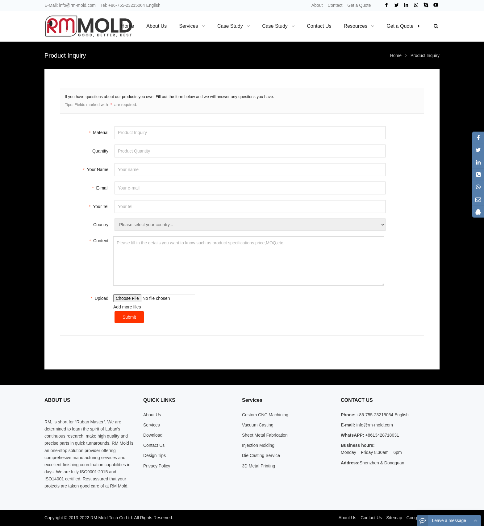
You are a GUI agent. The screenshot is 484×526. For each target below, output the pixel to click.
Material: (99, 132)
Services (151, 424)
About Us (152, 414)
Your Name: (96, 169)
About (317, 5)
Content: (99, 240)
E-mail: (101, 187)
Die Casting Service (261, 455)
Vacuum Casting (257, 424)
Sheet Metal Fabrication (265, 435)
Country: (101, 224)
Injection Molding (258, 445)
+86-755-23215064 (375, 414)
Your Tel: (99, 206)
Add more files (127, 306)
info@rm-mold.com (77, 5)
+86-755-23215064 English (134, 5)
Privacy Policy (156, 465)
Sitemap (394, 517)
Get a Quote (359, 5)
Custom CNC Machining (265, 414)
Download (152, 435)
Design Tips (154, 455)
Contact (335, 5)
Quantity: (101, 151)
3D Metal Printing (258, 465)
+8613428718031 (381, 435)
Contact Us (154, 445)
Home (127, 26)
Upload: (100, 298)
